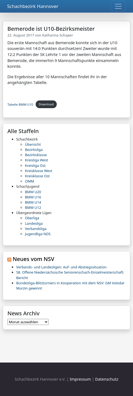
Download (46, 104)
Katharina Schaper (57, 35)
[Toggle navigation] (118, 6)
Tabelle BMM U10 (20, 104)
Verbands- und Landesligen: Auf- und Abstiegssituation (61, 267)
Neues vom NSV (33, 259)
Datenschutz (106, 379)
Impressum (80, 379)
